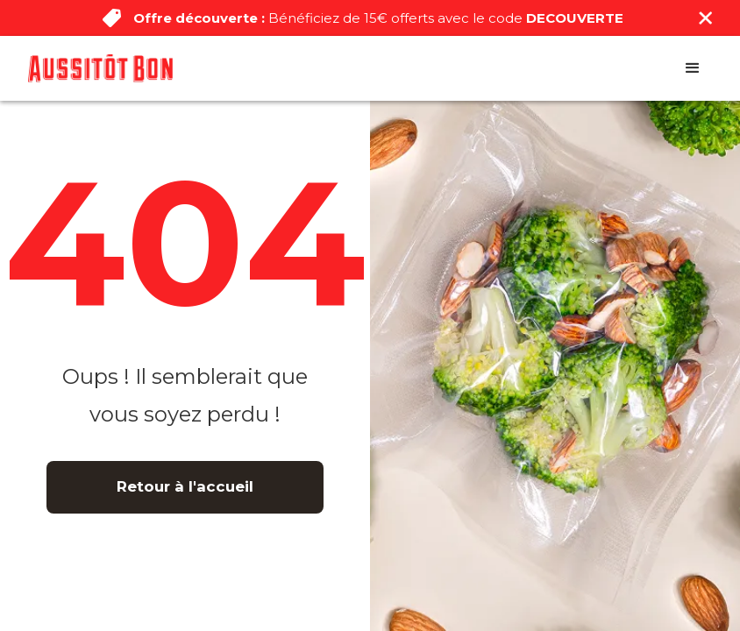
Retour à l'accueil (185, 486)
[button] (692, 68)
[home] (100, 68)
